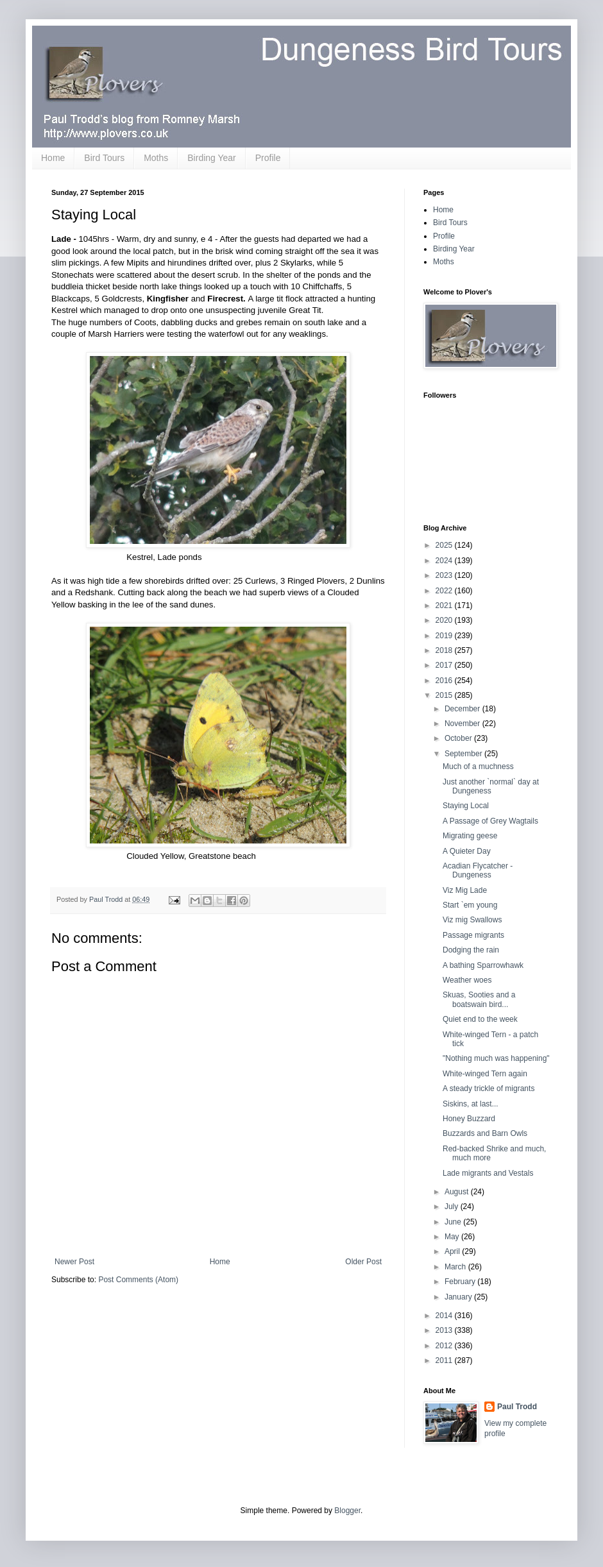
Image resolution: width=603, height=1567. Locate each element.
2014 (445, 1315)
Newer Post (74, 1261)
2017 (445, 665)
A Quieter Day (467, 851)
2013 (445, 1330)
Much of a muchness (478, 766)
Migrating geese (470, 835)
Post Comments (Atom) (138, 1279)
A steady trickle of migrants (488, 1088)
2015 (445, 695)
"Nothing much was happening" (496, 1058)
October (459, 738)
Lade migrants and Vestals (488, 1173)
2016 (445, 680)
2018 (445, 650)
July (453, 1206)
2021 (445, 605)
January (459, 1296)
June (454, 1221)
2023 (445, 575)
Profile (268, 158)
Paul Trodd (517, 1406)
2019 (445, 635)
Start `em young (470, 905)
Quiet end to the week (480, 1019)
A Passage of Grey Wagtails (490, 821)
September (464, 753)
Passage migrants (473, 935)
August (458, 1191)
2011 (445, 1360)
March (456, 1266)
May (453, 1236)
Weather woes (467, 980)
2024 (445, 560)
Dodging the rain (471, 949)
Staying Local (466, 805)
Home (53, 158)
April (453, 1251)
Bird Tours (104, 158)
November (463, 723)
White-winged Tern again (485, 1073)
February (461, 1281)
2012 (445, 1345)
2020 (445, 620)
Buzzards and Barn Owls (485, 1133)
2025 (445, 545)
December (463, 708)
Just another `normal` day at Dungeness (491, 786)
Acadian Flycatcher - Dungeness (478, 870)
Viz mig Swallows (472, 919)
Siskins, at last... (470, 1103)
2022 (445, 590)
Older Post (363, 1261)
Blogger (347, 1510)
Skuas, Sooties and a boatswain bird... (479, 999)
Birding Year (211, 158)
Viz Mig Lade (465, 890)
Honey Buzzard (469, 1118)
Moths (156, 158)
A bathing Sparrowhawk (483, 965)
